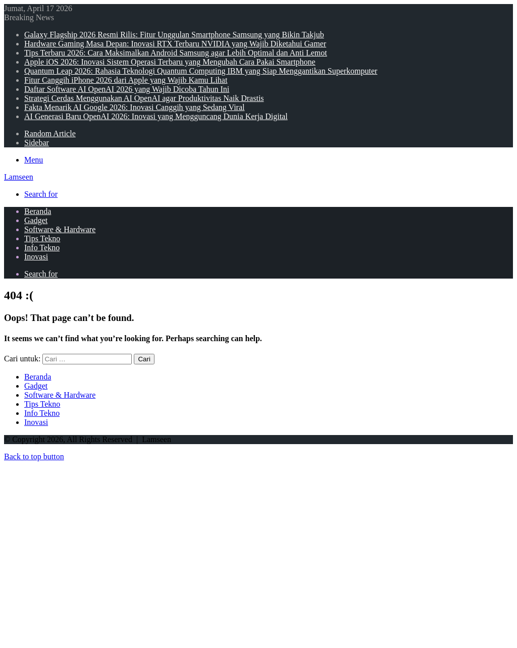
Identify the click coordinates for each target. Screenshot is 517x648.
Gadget (35, 220)
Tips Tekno (42, 238)
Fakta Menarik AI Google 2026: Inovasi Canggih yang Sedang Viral (134, 107)
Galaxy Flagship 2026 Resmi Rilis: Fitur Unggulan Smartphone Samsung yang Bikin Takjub (174, 34)
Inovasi (36, 256)
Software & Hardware (59, 229)
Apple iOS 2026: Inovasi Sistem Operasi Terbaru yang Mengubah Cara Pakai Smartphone (170, 62)
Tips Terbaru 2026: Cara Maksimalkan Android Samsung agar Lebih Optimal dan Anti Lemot (175, 52)
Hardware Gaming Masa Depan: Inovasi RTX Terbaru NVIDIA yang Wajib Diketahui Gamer (175, 43)
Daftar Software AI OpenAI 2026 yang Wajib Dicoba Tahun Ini (126, 89)
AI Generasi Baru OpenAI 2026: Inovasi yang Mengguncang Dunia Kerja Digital (156, 116)
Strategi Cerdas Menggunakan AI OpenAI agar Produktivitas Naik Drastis (144, 98)
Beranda (37, 211)
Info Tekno (42, 247)
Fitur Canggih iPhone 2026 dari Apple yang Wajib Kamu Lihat (125, 80)
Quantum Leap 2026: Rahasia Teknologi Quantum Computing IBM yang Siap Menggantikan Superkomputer (200, 71)
